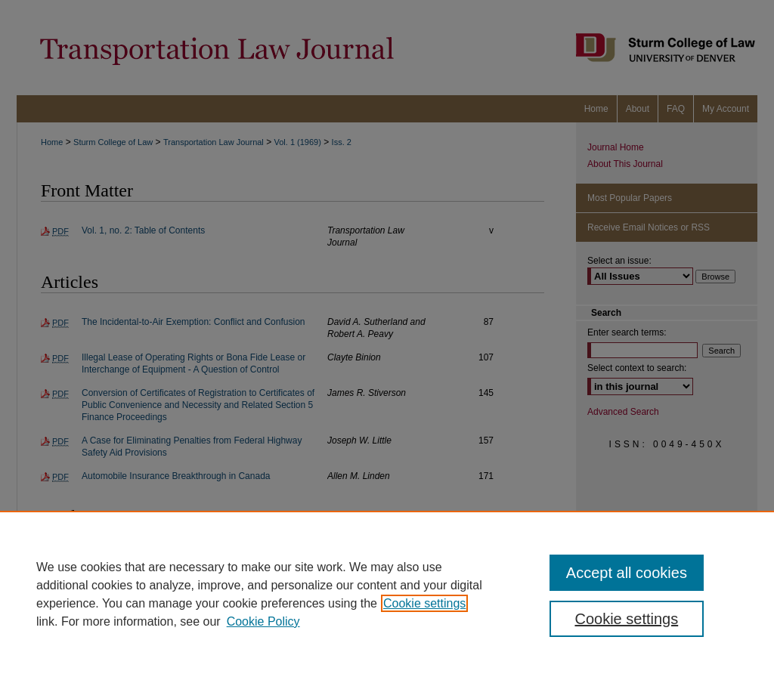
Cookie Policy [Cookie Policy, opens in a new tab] (263, 621)
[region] (387, 594)
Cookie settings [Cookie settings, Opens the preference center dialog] (626, 619)
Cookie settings (424, 603)
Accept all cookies (626, 572)
